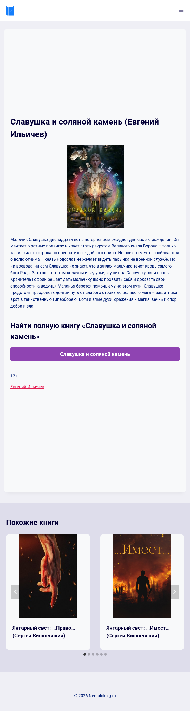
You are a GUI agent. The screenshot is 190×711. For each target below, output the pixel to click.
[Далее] (174, 592)
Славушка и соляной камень (95, 354)
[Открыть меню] (181, 10)
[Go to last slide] (15, 592)
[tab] (84, 654)
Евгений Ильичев (27, 386)
